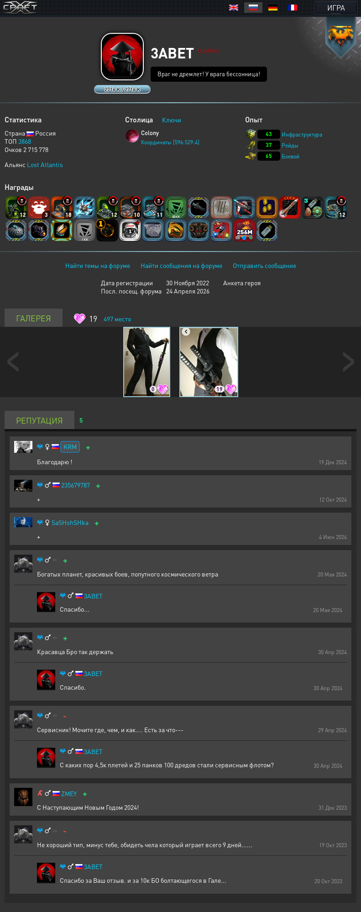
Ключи (171, 119)
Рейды (290, 145)
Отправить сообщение (264, 265)
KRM (70, 446)
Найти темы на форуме (97, 265)
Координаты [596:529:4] (170, 142)
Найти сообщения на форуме (181, 265)
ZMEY (69, 793)
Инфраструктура (302, 134)
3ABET (93, 596)
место (117, 318)
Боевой (290, 156)
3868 (24, 141)
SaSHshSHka (70, 522)
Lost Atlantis (45, 164)
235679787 (75, 485)
